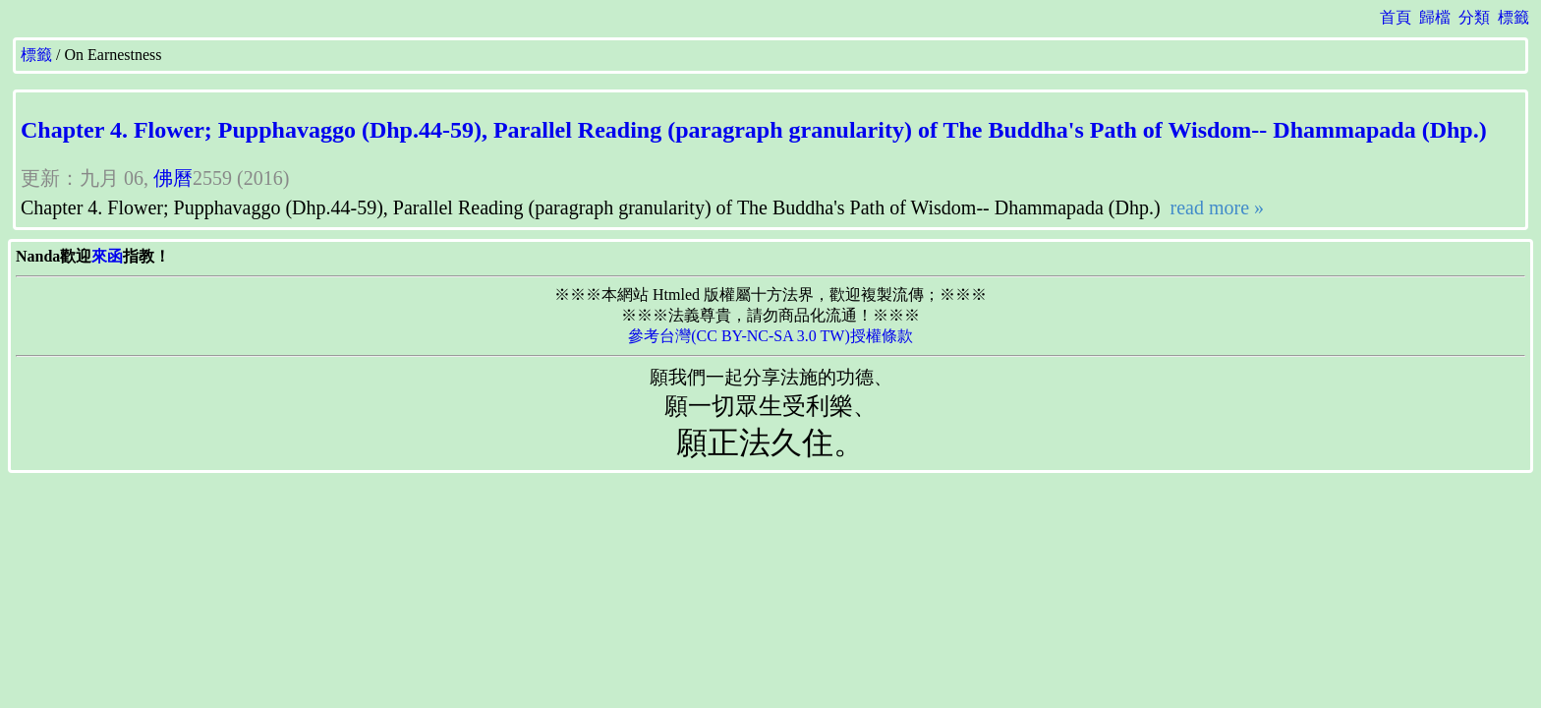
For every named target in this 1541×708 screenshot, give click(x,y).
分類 (1474, 17)
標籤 (1513, 17)
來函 (107, 256)
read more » (1215, 207)
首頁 (1395, 17)
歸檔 (1435, 17)
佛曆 (173, 178)
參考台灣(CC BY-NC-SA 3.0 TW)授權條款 (770, 335)
